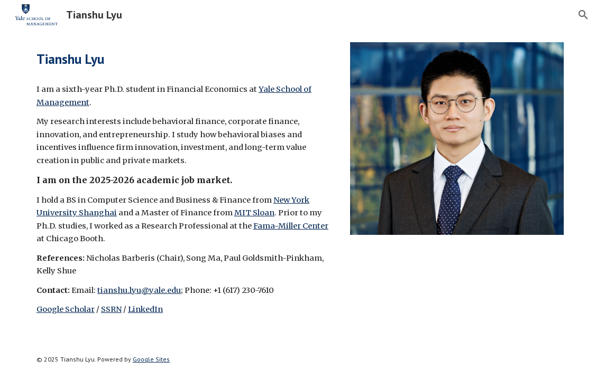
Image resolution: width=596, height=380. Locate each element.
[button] (583, 14)
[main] (184, 58)
